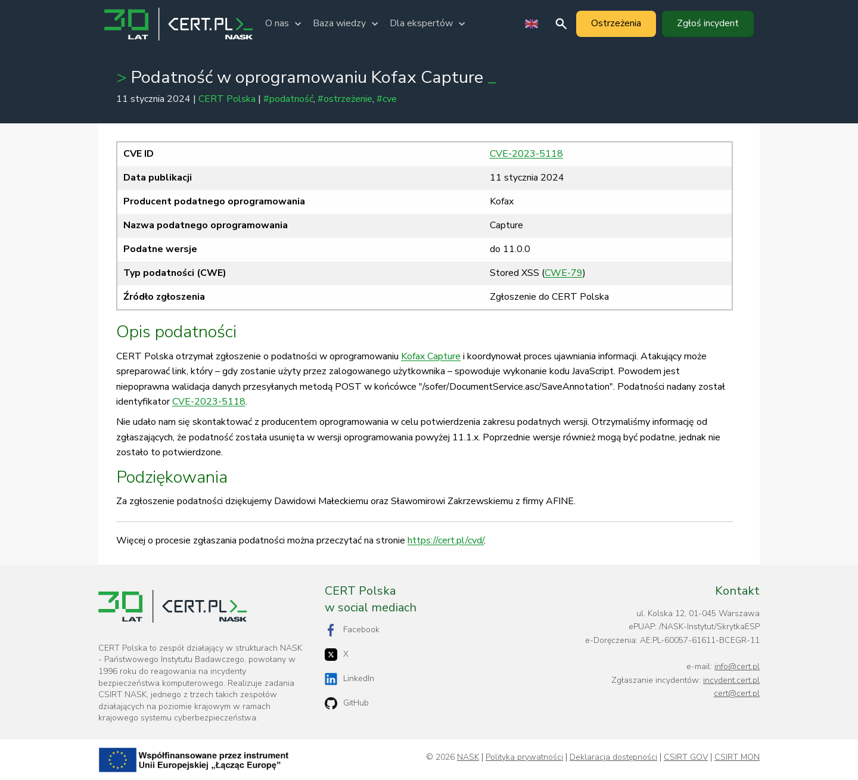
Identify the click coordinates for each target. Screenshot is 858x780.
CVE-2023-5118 (526, 153)
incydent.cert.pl (731, 680)
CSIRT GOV (686, 757)
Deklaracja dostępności (613, 757)
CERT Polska (227, 98)
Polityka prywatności (524, 757)
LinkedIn (349, 679)
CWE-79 (564, 272)
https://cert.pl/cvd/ (446, 540)
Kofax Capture (431, 356)
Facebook (352, 630)
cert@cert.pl (737, 693)
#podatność (288, 98)
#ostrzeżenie (345, 98)
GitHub (347, 703)
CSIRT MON (737, 757)
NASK (468, 757)
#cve (387, 98)
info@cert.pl (737, 666)
